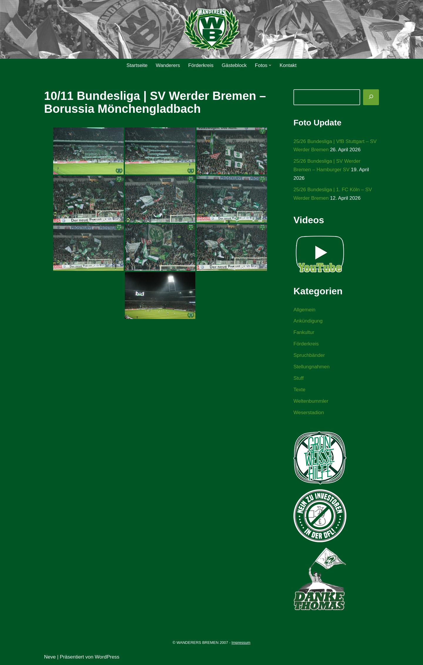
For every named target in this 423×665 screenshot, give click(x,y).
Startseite (136, 65)
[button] (270, 65)
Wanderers (168, 65)
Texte (299, 389)
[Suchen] (371, 97)
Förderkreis (201, 65)
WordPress (107, 657)
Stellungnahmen (311, 367)
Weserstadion (308, 412)
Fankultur (303, 332)
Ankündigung (308, 321)
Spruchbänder (309, 355)
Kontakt (288, 65)
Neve (50, 657)
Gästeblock (234, 65)
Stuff (298, 378)
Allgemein (304, 310)
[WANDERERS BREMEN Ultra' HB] (211, 29)
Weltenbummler (310, 401)
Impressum (240, 642)
